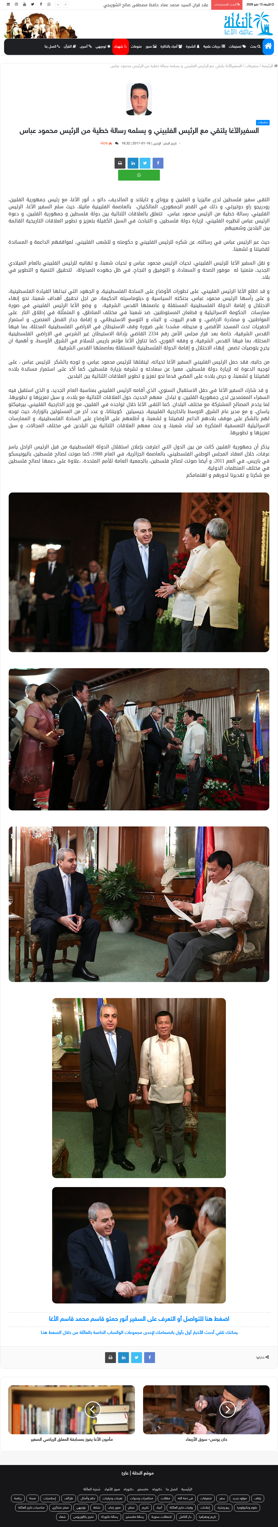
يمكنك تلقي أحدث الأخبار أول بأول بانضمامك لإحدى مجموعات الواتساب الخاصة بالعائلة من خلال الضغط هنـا (139, 1333)
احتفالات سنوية (161, 1517)
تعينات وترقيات (112, 1498)
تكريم (145, 1508)
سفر (222, 1498)
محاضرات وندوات (141, 1498)
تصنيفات (237, 47)
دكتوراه (157, 1489)
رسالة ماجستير (135, 1517)
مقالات (165, 1498)
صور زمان (114, 1508)
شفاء (62, 1517)
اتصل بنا (52, 47)
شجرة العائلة (91, 1489)
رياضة (18, 1498)
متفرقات (252, 66)
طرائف (68, 1498)
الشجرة (193, 47)
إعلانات (205, 1508)
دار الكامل (185, 1517)
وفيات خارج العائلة (181, 1508)
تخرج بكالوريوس (83, 1517)
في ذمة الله (185, 1498)
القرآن (70, 47)
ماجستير (143, 1489)
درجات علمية (214, 47)
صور (151, 47)
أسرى (86, 47)
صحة (32, 1498)
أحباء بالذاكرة (171, 47)
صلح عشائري (60, 1508)
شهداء (120, 47)
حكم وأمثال (88, 1498)
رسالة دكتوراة (109, 1517)
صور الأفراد (112, 1489)
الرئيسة (270, 66)
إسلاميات (50, 1498)
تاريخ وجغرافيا (207, 1517)
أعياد (159, 1508)
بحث (255, 47)
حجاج (131, 1508)
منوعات (136, 47)
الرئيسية (186, 1489)
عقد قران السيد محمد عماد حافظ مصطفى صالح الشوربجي (155, 5)
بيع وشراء (223, 1508)
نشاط (96, 1508)
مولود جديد (240, 1498)
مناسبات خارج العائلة (31, 1508)
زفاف (257, 1498)
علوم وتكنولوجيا (247, 1508)
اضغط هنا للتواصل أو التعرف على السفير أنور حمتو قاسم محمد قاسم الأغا (139, 1319)
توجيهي (103, 47)
